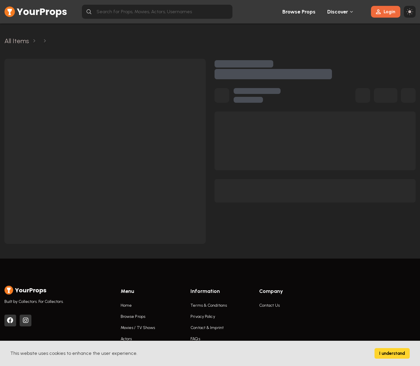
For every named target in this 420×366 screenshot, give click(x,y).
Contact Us (269, 305)
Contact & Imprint (207, 327)
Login (385, 11)
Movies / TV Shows (138, 327)
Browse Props (299, 12)
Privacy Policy (202, 316)
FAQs (195, 338)
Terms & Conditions (208, 305)
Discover (337, 12)
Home (126, 305)
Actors (126, 338)
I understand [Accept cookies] (392, 353)
